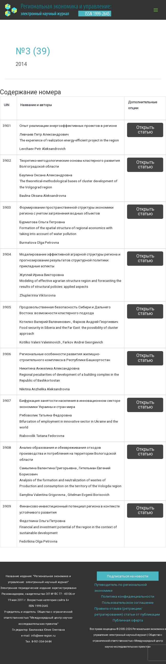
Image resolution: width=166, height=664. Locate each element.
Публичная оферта (128, 620)
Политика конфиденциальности (127, 596)
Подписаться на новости (127, 576)
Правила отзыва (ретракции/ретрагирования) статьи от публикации (127, 611)
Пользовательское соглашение (127, 602)
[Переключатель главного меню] (156, 10)
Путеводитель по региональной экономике (121, 588)
